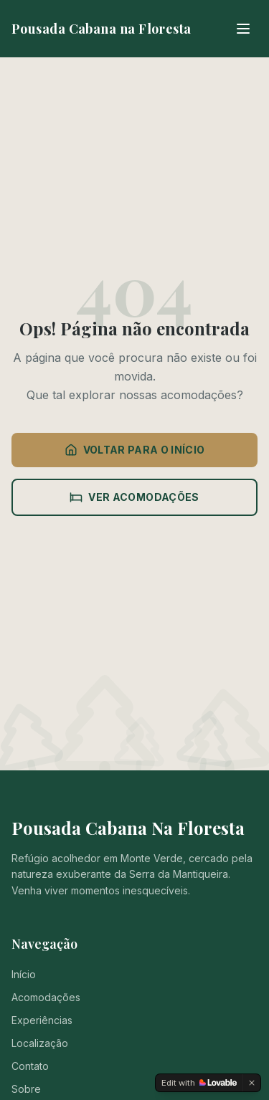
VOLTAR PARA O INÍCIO (135, 450)
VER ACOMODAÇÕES (134, 497)
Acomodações (45, 997)
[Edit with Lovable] (199, 1082)
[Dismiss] (251, 1082)
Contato (30, 1066)
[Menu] (243, 28)
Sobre (26, 1089)
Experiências (41, 1020)
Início (23, 974)
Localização (39, 1043)
